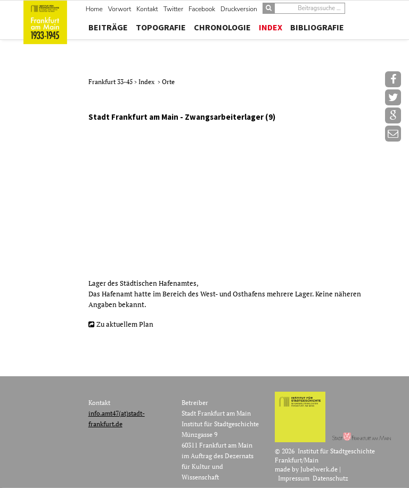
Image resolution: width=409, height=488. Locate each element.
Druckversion (238, 9)
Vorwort (119, 9)
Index (270, 27)
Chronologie (222, 27)
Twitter (173, 9)
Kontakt (147, 9)
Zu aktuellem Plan (124, 324)
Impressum (293, 478)
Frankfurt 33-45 (111, 82)
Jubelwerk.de (319, 469)
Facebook (202, 9)
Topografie (161, 27)
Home (94, 9)
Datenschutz (330, 478)
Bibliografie (317, 27)
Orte (168, 82)
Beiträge (108, 27)
